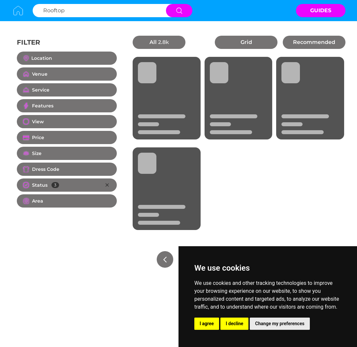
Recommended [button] (314, 42)
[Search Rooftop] (98, 11)
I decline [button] (234, 323)
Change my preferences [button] (279, 323)
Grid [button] (246, 42)
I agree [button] (207, 323)
